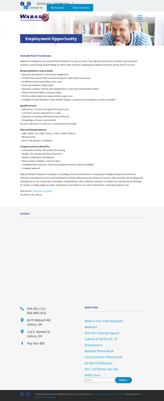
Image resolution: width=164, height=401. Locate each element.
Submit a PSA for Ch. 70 (101, 339)
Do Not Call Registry (99, 363)
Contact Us (36, 7)
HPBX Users (93, 375)
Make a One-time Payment (104, 321)
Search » (123, 380)
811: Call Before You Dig (101, 369)
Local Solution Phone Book (103, 357)
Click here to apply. (42, 191)
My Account (57, 7)
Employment (94, 345)
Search (73, 3)
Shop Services (81, 7)
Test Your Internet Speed (102, 333)
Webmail (91, 327)
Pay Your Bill (36, 343)
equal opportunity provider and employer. (107, 394)
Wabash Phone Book (99, 351)
